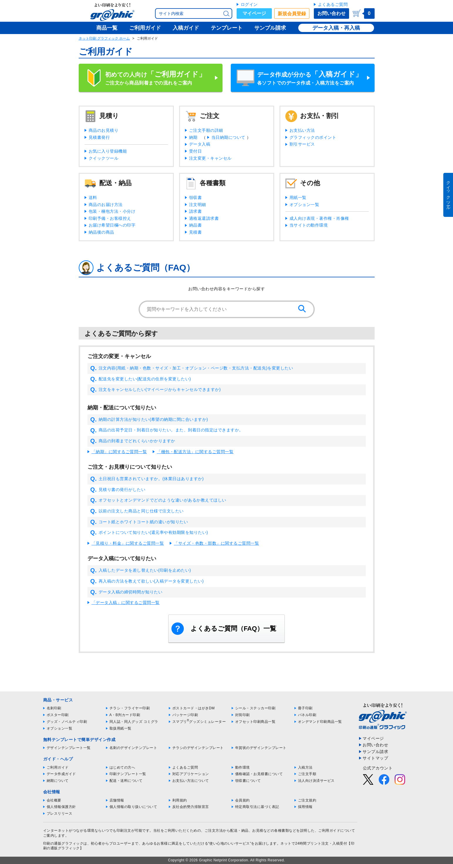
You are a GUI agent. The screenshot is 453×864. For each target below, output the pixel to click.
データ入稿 (199, 144)
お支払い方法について (190, 781)
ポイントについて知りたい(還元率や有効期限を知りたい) (149, 532)
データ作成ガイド (61, 774)
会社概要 (54, 800)
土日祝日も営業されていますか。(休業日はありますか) (147, 479)
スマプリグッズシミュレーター (199, 722)
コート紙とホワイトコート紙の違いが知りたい (139, 522)
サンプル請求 (375, 751)
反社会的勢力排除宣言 (190, 807)
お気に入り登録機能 (108, 151)
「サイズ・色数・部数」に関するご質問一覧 (216, 543)
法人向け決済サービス (316, 781)
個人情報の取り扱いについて (133, 807)
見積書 (195, 232)
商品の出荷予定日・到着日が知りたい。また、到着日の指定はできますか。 (166, 430)
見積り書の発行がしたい (118, 489)
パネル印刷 (307, 715)
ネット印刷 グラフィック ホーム (104, 38)
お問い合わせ (331, 13)
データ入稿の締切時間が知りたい (126, 592)
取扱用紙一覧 (121, 728)
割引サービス (302, 144)
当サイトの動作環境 (308, 225)
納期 (193, 137)
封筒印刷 (242, 715)
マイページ (254, 13)
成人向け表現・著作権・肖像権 (319, 218)
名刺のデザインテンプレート (133, 748)
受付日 (195, 151)
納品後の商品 (101, 232)
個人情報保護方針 (61, 807)
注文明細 (197, 204)
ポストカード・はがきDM (193, 708)
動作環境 (242, 767)
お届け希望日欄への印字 (112, 225)
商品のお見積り (104, 130)
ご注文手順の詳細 (206, 130)
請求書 (195, 211)
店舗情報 (117, 800)
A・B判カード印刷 (125, 715)
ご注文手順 (307, 774)
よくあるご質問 (333, 4)
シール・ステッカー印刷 (255, 708)
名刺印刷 (54, 708)
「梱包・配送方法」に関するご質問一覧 (195, 451)
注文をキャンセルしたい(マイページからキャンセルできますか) (155, 389)
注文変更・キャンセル (210, 158)
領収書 (195, 197)
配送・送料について (126, 781)
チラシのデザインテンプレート (198, 748)
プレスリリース (60, 813)
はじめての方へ (122, 767)
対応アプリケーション (190, 774)
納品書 (195, 225)
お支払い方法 (302, 130)
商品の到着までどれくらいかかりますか (132, 441)
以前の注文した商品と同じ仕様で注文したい (137, 511)
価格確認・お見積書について (259, 774)
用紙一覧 (298, 197)
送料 (93, 197)
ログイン (249, 4)
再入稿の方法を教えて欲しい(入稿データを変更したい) (147, 581)
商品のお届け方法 (106, 204)
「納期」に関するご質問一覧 (119, 451)
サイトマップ (375, 758)
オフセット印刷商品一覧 (255, 722)
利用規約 (179, 800)
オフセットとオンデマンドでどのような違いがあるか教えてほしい (158, 500)
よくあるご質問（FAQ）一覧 (233, 628)
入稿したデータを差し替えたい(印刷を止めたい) (140, 570)
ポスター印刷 (58, 715)
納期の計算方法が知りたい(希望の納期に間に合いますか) (149, 419)
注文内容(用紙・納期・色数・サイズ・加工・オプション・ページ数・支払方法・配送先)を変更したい (191, 368)
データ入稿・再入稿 (336, 28)
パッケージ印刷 (185, 715)
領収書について (248, 781)
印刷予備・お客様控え (110, 218)
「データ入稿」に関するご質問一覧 (126, 602)
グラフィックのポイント (312, 137)
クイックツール (104, 158)
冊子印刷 (305, 708)
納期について (58, 781)
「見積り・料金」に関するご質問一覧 (128, 543)
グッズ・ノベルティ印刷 (67, 722)
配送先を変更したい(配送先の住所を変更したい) (140, 379)
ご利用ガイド (58, 767)
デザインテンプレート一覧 (69, 748)
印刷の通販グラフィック (63, 843)
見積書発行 (99, 137)
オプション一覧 (304, 204)
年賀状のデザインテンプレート (261, 748)
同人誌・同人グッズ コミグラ (134, 722)
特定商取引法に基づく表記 (257, 807)
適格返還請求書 (204, 218)
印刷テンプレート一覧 (128, 774)
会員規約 (242, 800)
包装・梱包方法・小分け (112, 211)
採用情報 (305, 807)
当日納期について (228, 137)
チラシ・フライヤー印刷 (130, 708)
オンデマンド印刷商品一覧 (320, 722)
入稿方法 (305, 767)
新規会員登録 (292, 13)
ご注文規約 (307, 800)
